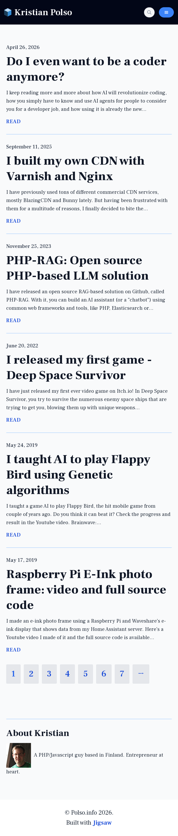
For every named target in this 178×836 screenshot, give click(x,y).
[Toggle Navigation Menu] (166, 12)
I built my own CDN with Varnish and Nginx (75, 168)
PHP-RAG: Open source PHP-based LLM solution (77, 268)
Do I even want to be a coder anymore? (86, 69)
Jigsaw (102, 823)
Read (13, 121)
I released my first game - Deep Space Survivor (79, 367)
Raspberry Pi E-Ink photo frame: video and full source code (86, 589)
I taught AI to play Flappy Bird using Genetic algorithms (78, 474)
